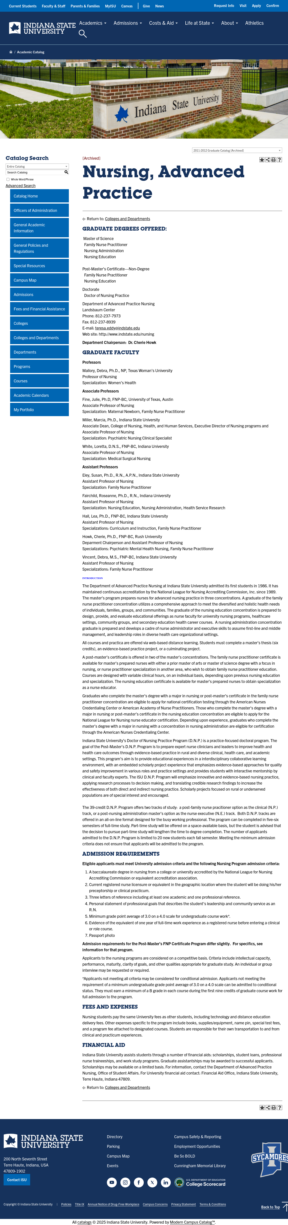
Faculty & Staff (53, 6)
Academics (90, 23)
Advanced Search (21, 185)
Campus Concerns (155, 1204)
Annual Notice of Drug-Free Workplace (113, 1204)
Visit (243, 5)
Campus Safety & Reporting (197, 1136)
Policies (66, 1204)
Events (112, 1165)
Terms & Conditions (213, 1204)
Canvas (127, 6)
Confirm (272, 5)
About (227, 23)
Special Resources (29, 265)
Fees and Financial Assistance (39, 308)
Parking (113, 1146)
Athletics (254, 23)
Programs (22, 366)
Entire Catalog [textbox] (16, 166)
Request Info (224, 5)
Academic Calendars (31, 395)
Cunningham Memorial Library (200, 1165)
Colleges (21, 323)
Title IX (79, 1204)
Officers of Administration (35, 210)
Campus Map (25, 280)
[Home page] (11, 52)
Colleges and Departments (36, 337)
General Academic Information (29, 227)
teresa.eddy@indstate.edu (117, 327)
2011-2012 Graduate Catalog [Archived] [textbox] (219, 150)
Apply (256, 5)
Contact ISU (17, 1179)
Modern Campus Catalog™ (192, 1222)
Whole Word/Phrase (22, 179)
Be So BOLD (184, 1155)
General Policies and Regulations (31, 248)
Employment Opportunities (197, 1146)
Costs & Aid (161, 23)
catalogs (84, 1222)
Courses (20, 380)
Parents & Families (85, 6)
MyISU (110, 6)
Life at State (197, 23)
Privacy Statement (183, 1204)
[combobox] (237, 150)
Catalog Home (26, 195)
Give (146, 6)
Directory (114, 1136)
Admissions (126, 23)
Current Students (22, 6)
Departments (25, 351)
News (159, 6)
